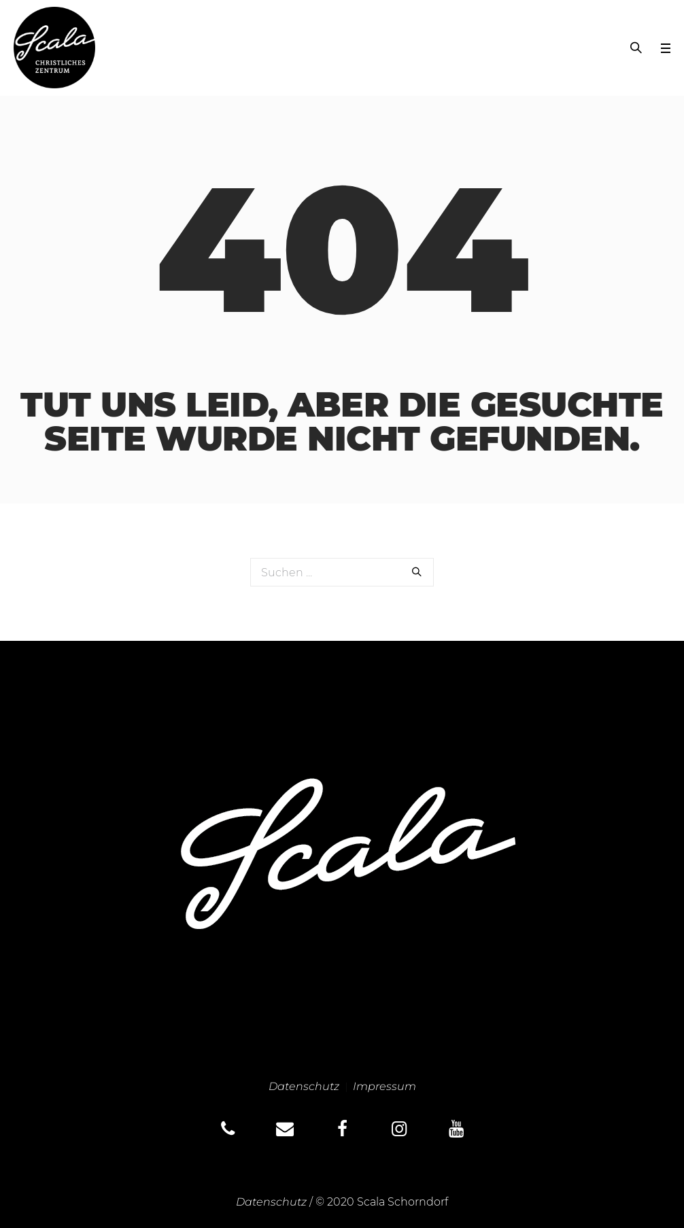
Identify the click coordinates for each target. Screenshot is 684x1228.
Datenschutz (304, 1086)
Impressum (384, 1086)
